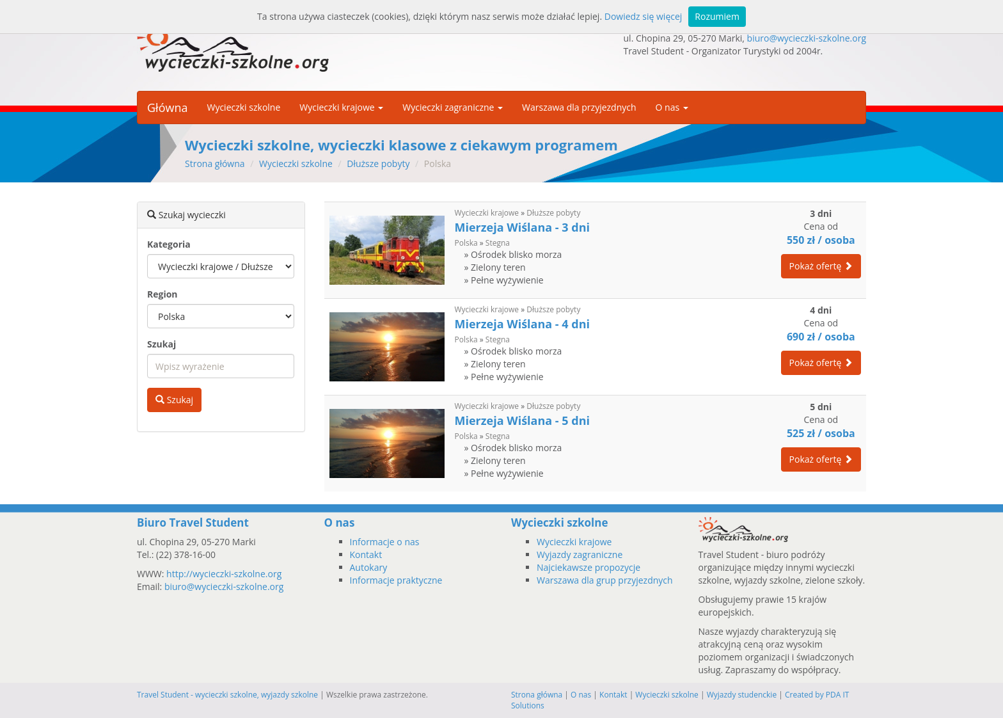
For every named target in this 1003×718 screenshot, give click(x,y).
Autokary (369, 567)
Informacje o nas (385, 542)
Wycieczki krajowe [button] (341, 107)
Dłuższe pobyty (378, 163)
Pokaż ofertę (821, 266)
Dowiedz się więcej (643, 16)
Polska (466, 242)
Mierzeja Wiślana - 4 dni (522, 323)
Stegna (498, 242)
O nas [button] (672, 107)
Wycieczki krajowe (487, 212)
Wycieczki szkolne (243, 107)
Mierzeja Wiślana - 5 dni (522, 420)
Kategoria (169, 244)
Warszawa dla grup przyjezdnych (605, 580)
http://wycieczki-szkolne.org (223, 574)
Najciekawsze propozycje (588, 567)
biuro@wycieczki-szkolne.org (806, 38)
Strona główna (215, 163)
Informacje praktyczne (396, 580)
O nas (581, 694)
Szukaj (161, 344)
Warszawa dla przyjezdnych (579, 107)
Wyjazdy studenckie (742, 694)
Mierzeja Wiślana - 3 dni (522, 227)
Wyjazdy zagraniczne (579, 554)
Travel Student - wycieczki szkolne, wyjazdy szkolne (227, 694)
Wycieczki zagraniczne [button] (452, 107)
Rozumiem (717, 16)
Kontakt (366, 554)
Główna (167, 107)
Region (162, 294)
